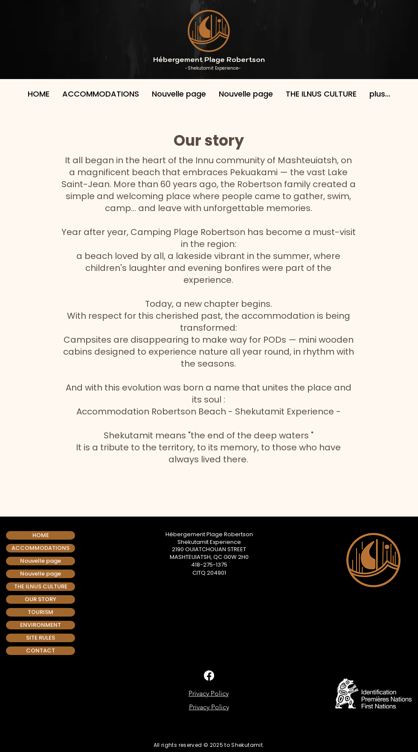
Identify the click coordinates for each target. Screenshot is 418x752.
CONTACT (40, 650)
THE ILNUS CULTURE (40, 586)
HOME (40, 535)
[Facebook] (209, 675)
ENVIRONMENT (40, 625)
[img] (191, 731)
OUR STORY (40, 599)
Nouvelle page (40, 561)
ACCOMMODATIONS (41, 548)
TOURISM (40, 612)
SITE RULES (40, 638)
